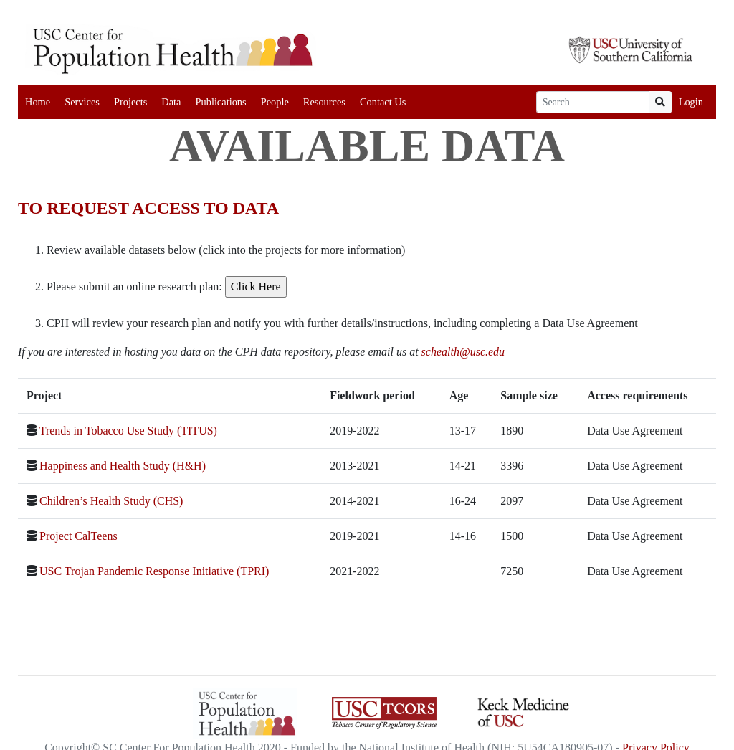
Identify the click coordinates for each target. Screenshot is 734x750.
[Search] (592, 102)
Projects (130, 102)
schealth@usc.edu (463, 352)
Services (82, 102)
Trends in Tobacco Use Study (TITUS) (128, 430)
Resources (324, 102)
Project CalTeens (78, 536)
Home (37, 102)
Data (171, 102)
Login (691, 102)
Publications (220, 102)
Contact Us (383, 102)
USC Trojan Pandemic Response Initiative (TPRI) (154, 571)
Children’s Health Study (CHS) (111, 501)
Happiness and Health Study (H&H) (122, 466)
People (275, 102)
